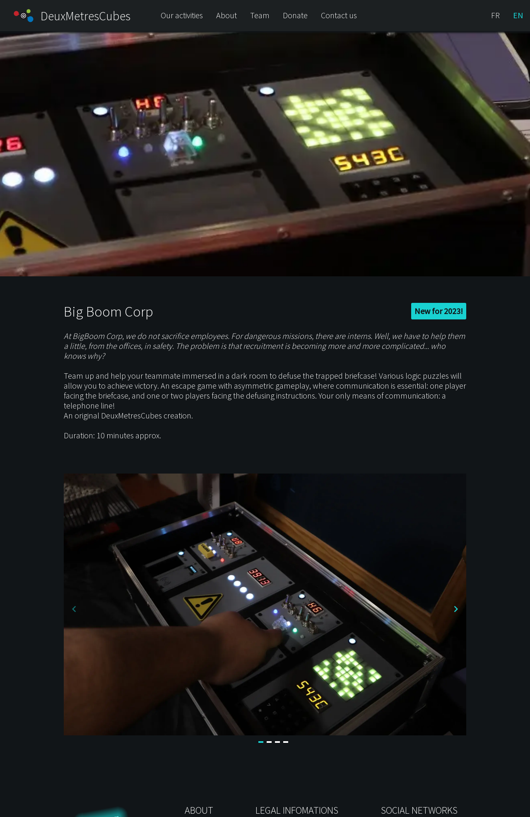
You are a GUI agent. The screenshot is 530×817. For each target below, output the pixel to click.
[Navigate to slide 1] (261, 742)
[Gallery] (265, 609)
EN (518, 15)
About (226, 15)
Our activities (182, 15)
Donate (295, 15)
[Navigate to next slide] (456, 609)
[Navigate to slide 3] (277, 742)
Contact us (339, 15)
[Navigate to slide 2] (269, 742)
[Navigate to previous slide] (74, 609)
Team (260, 15)
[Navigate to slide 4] (286, 742)
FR (495, 15)
